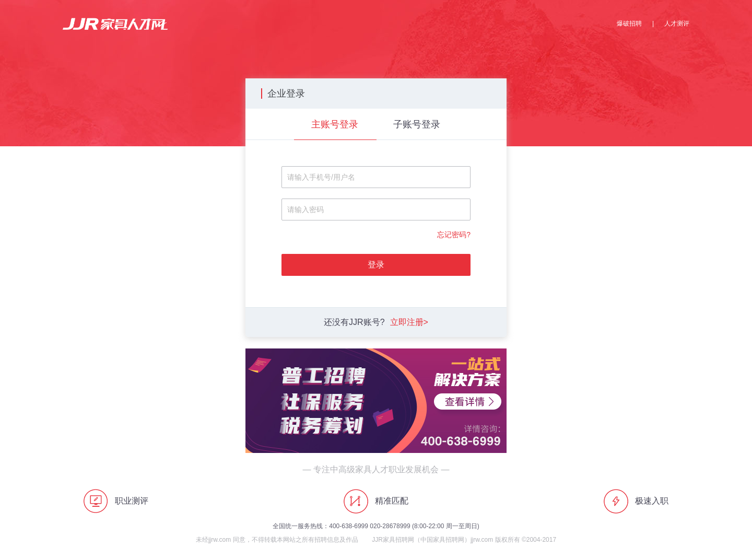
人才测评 (676, 23)
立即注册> (409, 322)
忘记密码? (454, 234)
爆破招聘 (629, 23)
